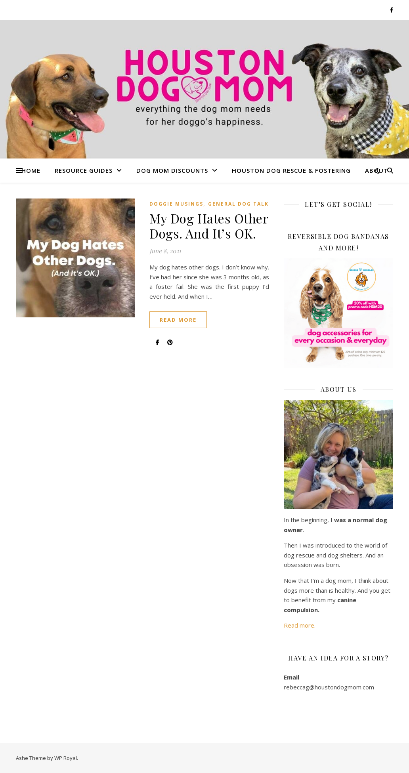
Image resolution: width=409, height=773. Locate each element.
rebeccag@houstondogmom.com (329, 687)
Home (30, 170)
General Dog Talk (238, 203)
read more (178, 319)
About (376, 170)
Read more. (299, 625)
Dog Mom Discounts (172, 170)
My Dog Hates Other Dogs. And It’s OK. (208, 226)
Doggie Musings (176, 203)
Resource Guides (84, 170)
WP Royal (65, 758)
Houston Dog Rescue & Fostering (291, 170)
